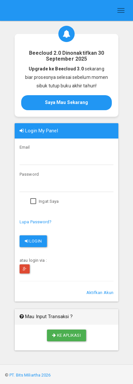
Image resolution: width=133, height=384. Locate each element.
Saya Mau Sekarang (66, 102)
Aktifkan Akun (99, 292)
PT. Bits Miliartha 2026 (30, 375)
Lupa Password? (36, 221)
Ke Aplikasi (66, 335)
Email (25, 147)
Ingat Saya (44, 201)
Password (29, 174)
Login (33, 241)
